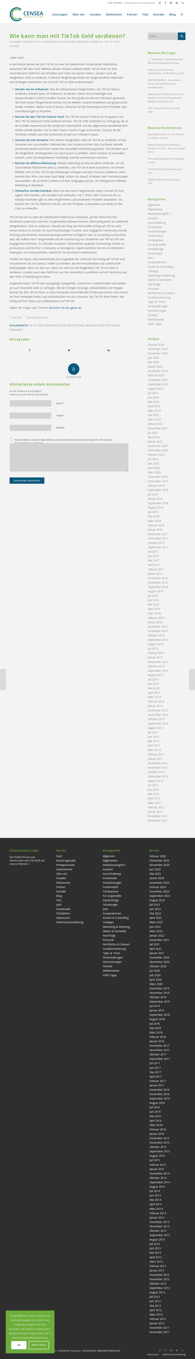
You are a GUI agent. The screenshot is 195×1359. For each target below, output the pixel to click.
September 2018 (158, 503)
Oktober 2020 (156, 454)
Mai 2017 (153, 560)
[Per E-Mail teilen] (108, 350)
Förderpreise (155, 240)
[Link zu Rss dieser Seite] (182, 3)
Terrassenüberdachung (158, 158)
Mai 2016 (153, 604)
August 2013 (155, 728)
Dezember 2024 (158, 371)
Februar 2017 (156, 569)
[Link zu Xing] (159, 3)
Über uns (61, 873)
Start (59, 856)
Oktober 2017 (156, 543)
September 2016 (158, 587)
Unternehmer (64, 869)
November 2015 (158, 631)
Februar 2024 (156, 375)
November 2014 (158, 662)
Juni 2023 (153, 397)
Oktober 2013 (156, 719)
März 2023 (154, 410)
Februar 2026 (156, 344)
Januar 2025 (155, 366)
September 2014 (158, 670)
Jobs (150, 258)
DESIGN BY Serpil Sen (70, 1350)
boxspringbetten (155, 134)
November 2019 (158, 481)
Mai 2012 (153, 794)
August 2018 (155, 507)
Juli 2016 (153, 595)
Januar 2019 (155, 499)
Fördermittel (155, 236)
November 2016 (158, 582)
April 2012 (154, 798)
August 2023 (155, 388)
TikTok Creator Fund (71, 325)
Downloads (155, 227)
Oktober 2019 (156, 485)
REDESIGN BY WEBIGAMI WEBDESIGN (101, 1350)
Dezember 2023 (158, 380)
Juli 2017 (153, 551)
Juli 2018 (153, 512)
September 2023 (158, 384)
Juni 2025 (153, 357)
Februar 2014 (156, 701)
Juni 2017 (153, 556)
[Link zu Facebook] (165, 3)
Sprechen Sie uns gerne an (65, 308)
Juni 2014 (153, 684)
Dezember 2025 (158, 349)
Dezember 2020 (158, 446)
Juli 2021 (153, 432)
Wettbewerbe (156, 319)
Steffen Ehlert (40, 317)
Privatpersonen (65, 865)
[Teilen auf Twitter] (69, 350)
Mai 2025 (153, 362)
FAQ (59, 900)
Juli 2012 (153, 785)
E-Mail (60, 415)
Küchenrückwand (156, 144)
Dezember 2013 (158, 710)
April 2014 (154, 692)
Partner (60, 887)
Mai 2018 (153, 516)
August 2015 (155, 644)
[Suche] (181, 14)
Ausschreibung (157, 222)
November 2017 (158, 538)
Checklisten (63, 913)
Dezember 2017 (158, 534)
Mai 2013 (153, 741)
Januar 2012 (155, 811)
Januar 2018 (155, 529)
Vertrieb (14, 46)
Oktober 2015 (156, 635)
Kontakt (61, 891)
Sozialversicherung (159, 297)
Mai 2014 (153, 688)
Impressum (63, 918)
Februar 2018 (156, 525)
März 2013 (154, 750)
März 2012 (154, 803)
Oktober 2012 (156, 772)
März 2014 (154, 697)
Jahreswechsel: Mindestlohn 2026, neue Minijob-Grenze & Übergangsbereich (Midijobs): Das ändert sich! (166, 98)
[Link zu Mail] (177, 3)
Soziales (61, 878)
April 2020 (154, 468)
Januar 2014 (155, 706)
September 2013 (158, 723)
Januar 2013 (155, 759)
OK (19, 1345)
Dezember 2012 (158, 763)
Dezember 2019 (158, 477)
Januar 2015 (155, 657)
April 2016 (154, 609)
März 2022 (154, 419)
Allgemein (15, 41)
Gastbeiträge (156, 249)
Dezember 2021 (158, 428)
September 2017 (158, 547)
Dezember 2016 (158, 578)
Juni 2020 (153, 463)
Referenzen (63, 882)
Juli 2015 (153, 648)
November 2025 (158, 353)
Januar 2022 (155, 424)
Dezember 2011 (158, 816)
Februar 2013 (156, 754)
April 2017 (154, 565)
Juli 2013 (153, 732)
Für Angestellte (31, 41)
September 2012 (158, 776)
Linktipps (153, 271)
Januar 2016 (155, 622)
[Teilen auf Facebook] (29, 350)
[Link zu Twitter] (171, 3)
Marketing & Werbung (90, 41)
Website (60, 427)
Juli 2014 (153, 679)
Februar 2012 (156, 807)
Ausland (152, 218)
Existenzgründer (66, 860)
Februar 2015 (156, 653)
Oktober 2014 (156, 666)
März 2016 (154, 613)
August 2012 (155, 781)
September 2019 (158, 490)
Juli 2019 (153, 494)
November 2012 (158, 767)
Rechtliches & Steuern (161, 293)
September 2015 (158, 640)
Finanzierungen (157, 231)
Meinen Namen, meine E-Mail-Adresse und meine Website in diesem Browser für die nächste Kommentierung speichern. (63, 441)
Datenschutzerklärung (69, 922)
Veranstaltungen (158, 306)
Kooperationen (67, 41)
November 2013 (158, 715)
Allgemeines (155, 209)
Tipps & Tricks (112, 41)
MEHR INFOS (39, 1345)
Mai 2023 (153, 402)
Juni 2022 (153, 415)
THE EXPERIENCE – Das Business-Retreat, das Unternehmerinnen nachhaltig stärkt (164, 84)
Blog (59, 896)
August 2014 (155, 675)
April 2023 (154, 406)
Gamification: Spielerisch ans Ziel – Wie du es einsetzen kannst (166, 148)
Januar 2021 (155, 441)
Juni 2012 (153, 789)
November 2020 (158, 450)
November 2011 (158, 820)
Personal (153, 288)
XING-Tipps (155, 324)
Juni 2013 (153, 736)
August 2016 (155, 591)
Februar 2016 (156, 618)
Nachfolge (154, 284)
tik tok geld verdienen (43, 325)
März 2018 (154, 521)
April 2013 (154, 745)
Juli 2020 (153, 459)
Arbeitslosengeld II (159, 213)
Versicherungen (157, 310)
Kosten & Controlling (160, 266)
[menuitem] (59, 14)
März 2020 (154, 472)
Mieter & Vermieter (159, 280)
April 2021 (154, 437)
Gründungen (49, 41)
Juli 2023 (153, 393)
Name (60, 403)
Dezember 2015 (158, 626)
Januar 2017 (155, 574)
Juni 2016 (153, 600)
